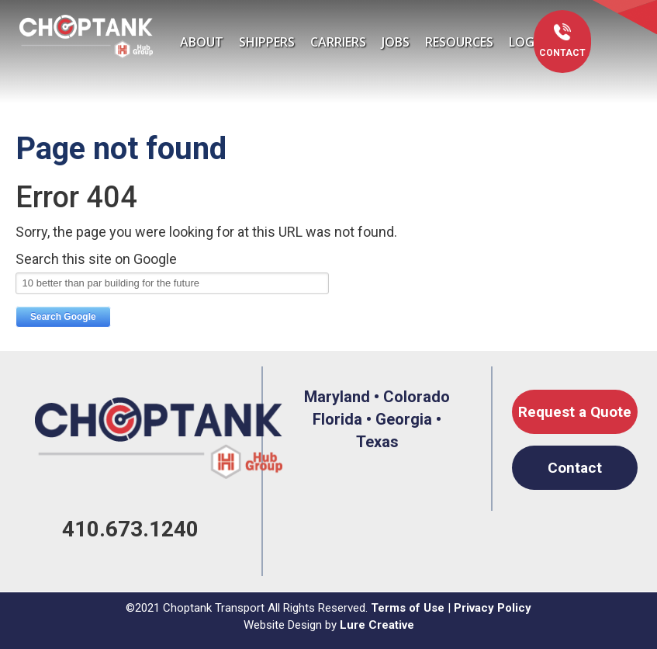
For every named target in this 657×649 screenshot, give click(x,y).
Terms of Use (407, 608)
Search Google (63, 316)
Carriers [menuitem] (338, 41)
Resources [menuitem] (459, 41)
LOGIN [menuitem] (528, 41)
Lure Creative (377, 625)
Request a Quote (574, 412)
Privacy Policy (492, 608)
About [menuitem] (201, 41)
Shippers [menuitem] (267, 41)
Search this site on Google (96, 259)
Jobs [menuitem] (396, 41)
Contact (562, 52)
